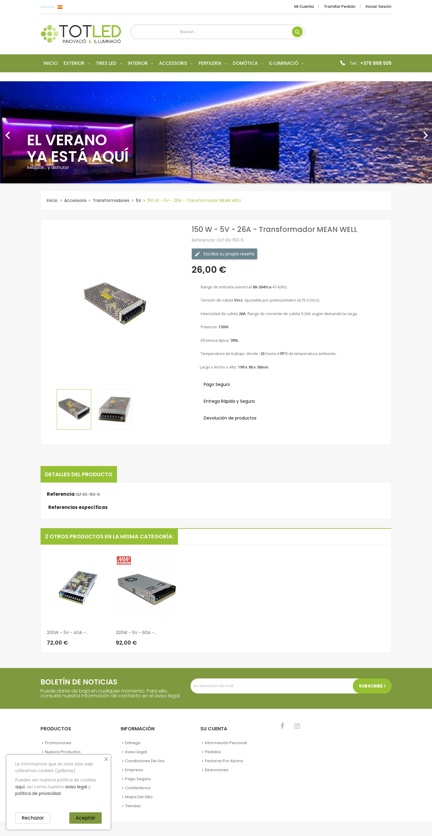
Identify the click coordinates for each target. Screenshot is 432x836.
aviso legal (76, 787)
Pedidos (213, 752)
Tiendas (133, 806)
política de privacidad (38, 793)
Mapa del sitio (139, 797)
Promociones (58, 743)
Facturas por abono (224, 761)
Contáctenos (138, 788)
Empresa (134, 770)
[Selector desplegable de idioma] (73, 7)
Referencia (61, 494)
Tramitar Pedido (340, 6)
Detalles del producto (78, 474)
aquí (20, 787)
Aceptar (85, 817)
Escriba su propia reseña (224, 254)
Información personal (226, 743)
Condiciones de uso (145, 761)
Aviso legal (136, 752)
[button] (32, 132)
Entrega (132, 743)
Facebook (282, 725)
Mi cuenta (304, 6)
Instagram (297, 725)
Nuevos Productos (63, 752)
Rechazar (33, 817)
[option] (216, 132)
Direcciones (216, 770)
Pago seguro (138, 779)
